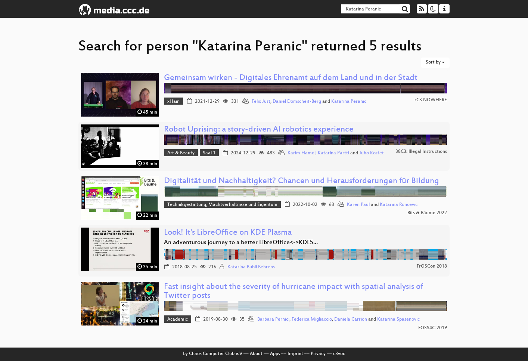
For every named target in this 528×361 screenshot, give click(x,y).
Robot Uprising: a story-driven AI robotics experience (259, 130)
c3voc (339, 354)
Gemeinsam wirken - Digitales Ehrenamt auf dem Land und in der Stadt (290, 78)
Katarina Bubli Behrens (251, 267)
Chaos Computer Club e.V (215, 354)
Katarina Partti (333, 153)
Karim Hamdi (302, 153)
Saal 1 (209, 153)
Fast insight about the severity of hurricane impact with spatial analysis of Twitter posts (293, 292)
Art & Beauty (181, 153)
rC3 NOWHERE (430, 100)
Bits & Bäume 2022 (427, 213)
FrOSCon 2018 (432, 266)
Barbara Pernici (273, 319)
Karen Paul (358, 204)
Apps (275, 354)
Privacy (318, 354)
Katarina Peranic (348, 101)
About (256, 354)
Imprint (295, 354)
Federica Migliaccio (312, 319)
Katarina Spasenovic (398, 319)
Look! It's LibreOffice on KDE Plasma (228, 233)
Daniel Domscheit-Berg (297, 101)
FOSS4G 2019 (432, 328)
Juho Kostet (371, 153)
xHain (173, 101)
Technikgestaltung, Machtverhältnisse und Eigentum (222, 204)
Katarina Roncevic (398, 204)
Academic (177, 319)
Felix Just (261, 101)
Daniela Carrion (350, 319)
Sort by (435, 62)
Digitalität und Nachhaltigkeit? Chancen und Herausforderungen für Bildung (301, 181)
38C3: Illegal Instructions (421, 151)
